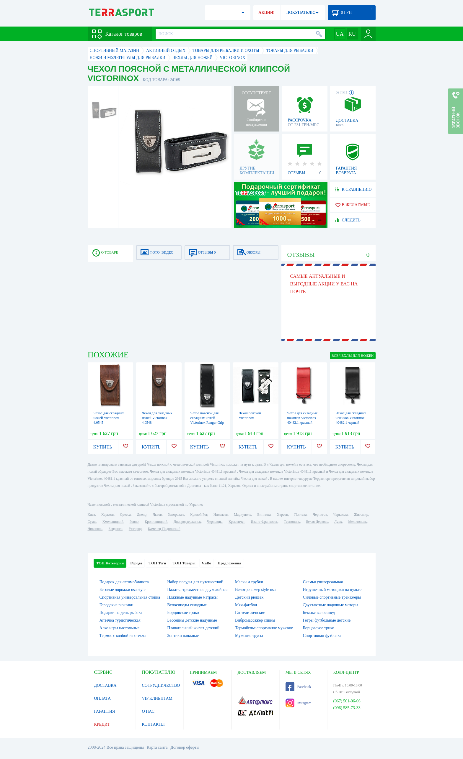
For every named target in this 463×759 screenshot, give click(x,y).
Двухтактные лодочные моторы (330, 605)
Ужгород (135, 529)
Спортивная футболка (322, 635)
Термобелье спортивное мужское (264, 628)
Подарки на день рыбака (121, 612)
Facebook (298, 686)
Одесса (125, 514)
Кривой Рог (198, 514)
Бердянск (116, 529)
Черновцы (214, 522)
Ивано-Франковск (264, 522)
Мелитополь (357, 522)
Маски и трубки (249, 582)
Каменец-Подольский (164, 529)
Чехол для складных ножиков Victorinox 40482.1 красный (302, 418)
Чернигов (320, 514)
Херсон (282, 514)
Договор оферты (184, 747)
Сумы (92, 522)
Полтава (300, 514)
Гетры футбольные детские (327, 620)
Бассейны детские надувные (192, 620)
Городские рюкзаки (116, 605)
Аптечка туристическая (120, 620)
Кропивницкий (156, 522)
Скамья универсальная (323, 582)
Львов (157, 514)
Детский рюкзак (249, 597)
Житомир (361, 514)
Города (136, 563)
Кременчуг (236, 522)
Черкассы (340, 514)
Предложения (229, 563)
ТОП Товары (184, 563)
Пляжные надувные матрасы (192, 597)
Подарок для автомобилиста (124, 582)
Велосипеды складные (187, 605)
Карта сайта (157, 747)
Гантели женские (250, 612)
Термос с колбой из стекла (123, 635)
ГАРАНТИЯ (104, 711)
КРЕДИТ (102, 724)
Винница (263, 514)
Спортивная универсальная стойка (130, 597)
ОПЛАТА (102, 698)
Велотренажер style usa (255, 589)
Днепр (141, 514)
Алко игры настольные (120, 628)
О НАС (148, 711)
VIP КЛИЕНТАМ (157, 698)
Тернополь (292, 522)
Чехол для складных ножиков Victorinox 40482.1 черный (351, 418)
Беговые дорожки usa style (123, 589)
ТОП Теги (157, 563)
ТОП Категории (110, 563)
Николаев (220, 514)
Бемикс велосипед (319, 612)
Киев (91, 514)
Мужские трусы (249, 635)
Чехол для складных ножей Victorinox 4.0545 (109, 418)
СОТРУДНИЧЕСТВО (161, 685)
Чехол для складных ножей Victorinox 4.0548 (157, 418)
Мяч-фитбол (246, 605)
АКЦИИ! (266, 12)
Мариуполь (242, 514)
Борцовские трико (183, 612)
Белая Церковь (317, 522)
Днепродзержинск (187, 522)
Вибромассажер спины (255, 620)
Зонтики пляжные (183, 635)
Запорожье (176, 514)
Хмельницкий (112, 522)
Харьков (107, 514)
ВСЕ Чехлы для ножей (353, 356)
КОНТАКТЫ (153, 724)
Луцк (338, 522)
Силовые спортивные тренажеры (332, 597)
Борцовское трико (318, 628)
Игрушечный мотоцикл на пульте (332, 589)
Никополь (95, 529)
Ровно (134, 522)
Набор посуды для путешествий (195, 582)
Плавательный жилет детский (193, 628)
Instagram (299, 703)
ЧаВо (206, 563)
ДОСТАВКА (105, 685)
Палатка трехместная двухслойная (197, 589)
